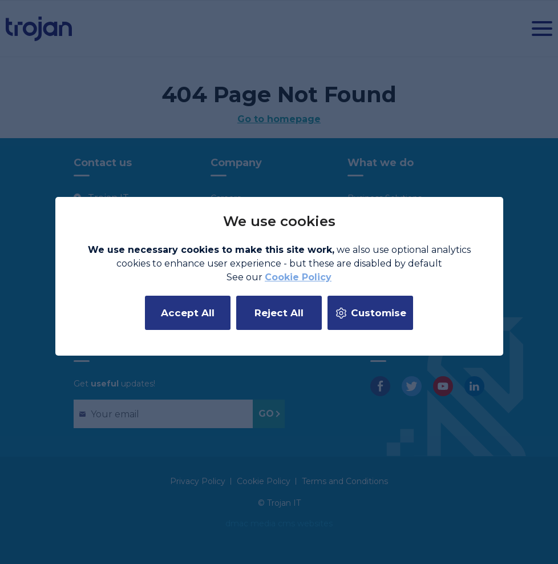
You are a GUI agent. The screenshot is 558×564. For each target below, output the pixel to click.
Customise (378, 313)
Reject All (279, 313)
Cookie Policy (298, 277)
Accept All (188, 313)
